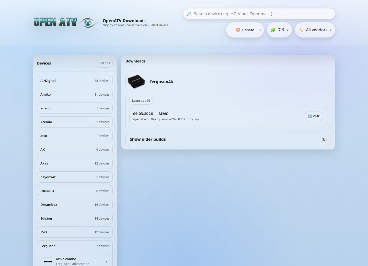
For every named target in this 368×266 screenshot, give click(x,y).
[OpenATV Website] (66, 23)
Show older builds (228, 139)
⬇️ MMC (314, 116)
